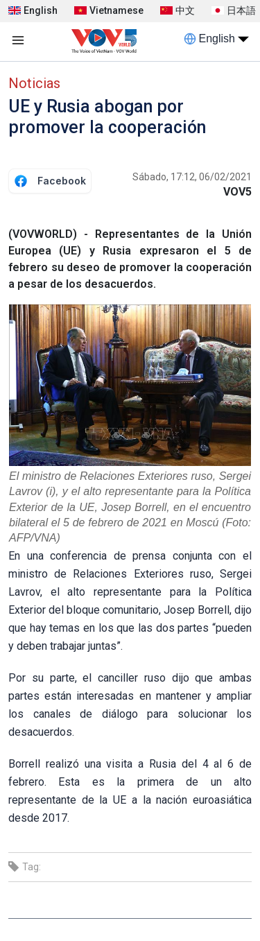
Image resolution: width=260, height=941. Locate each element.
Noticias (34, 83)
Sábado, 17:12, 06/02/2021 (192, 176)
